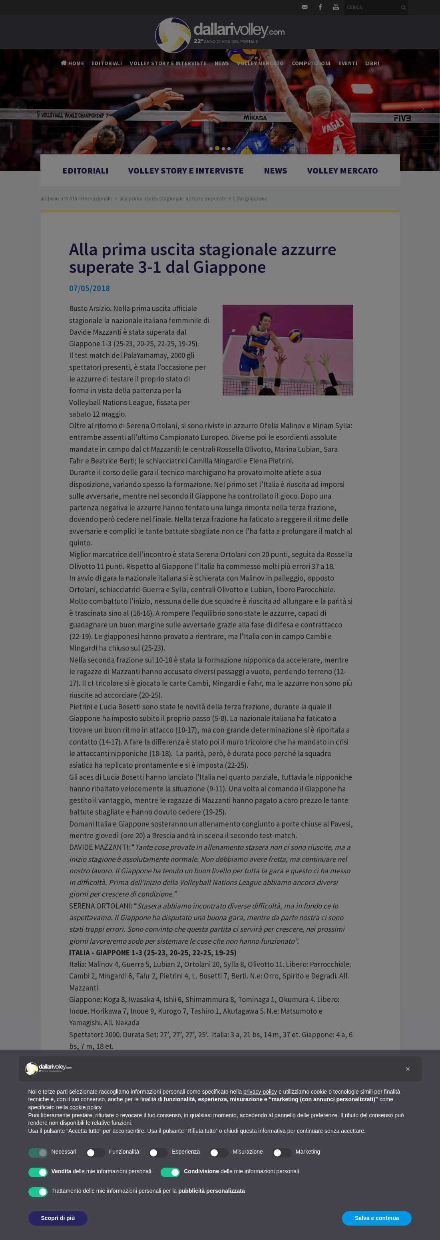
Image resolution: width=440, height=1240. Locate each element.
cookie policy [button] (85, 1107)
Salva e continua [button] (377, 1218)
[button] (408, 1068)
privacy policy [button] (260, 1091)
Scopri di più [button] (58, 1218)
